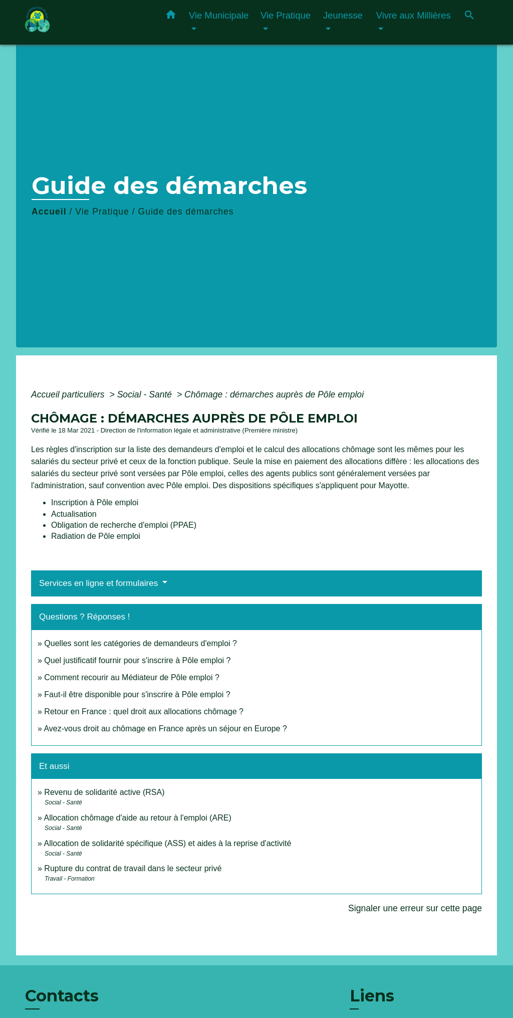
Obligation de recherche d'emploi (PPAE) (123, 525)
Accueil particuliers (69, 394)
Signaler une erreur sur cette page (415, 908)
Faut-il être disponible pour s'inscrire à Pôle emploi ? (137, 694)
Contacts (62, 995)
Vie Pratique (102, 212)
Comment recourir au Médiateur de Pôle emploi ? (131, 677)
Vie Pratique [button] (286, 15)
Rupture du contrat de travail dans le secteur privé (132, 868)
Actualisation (74, 514)
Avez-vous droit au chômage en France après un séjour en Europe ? (165, 728)
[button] (171, 17)
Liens (372, 995)
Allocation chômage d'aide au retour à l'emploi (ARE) (137, 817)
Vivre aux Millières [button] (413, 15)
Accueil (49, 212)
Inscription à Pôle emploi (94, 502)
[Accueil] (86, 22)
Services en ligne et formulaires (99, 583)
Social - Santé (145, 394)
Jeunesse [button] (343, 15)
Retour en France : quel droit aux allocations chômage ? (143, 711)
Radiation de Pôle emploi (95, 536)
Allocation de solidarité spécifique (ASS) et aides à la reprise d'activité (167, 843)
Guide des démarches (185, 212)
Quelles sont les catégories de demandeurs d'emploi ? (140, 643)
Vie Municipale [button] (218, 15)
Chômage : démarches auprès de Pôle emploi (274, 394)
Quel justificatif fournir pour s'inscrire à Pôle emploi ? (137, 660)
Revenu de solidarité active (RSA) (104, 792)
